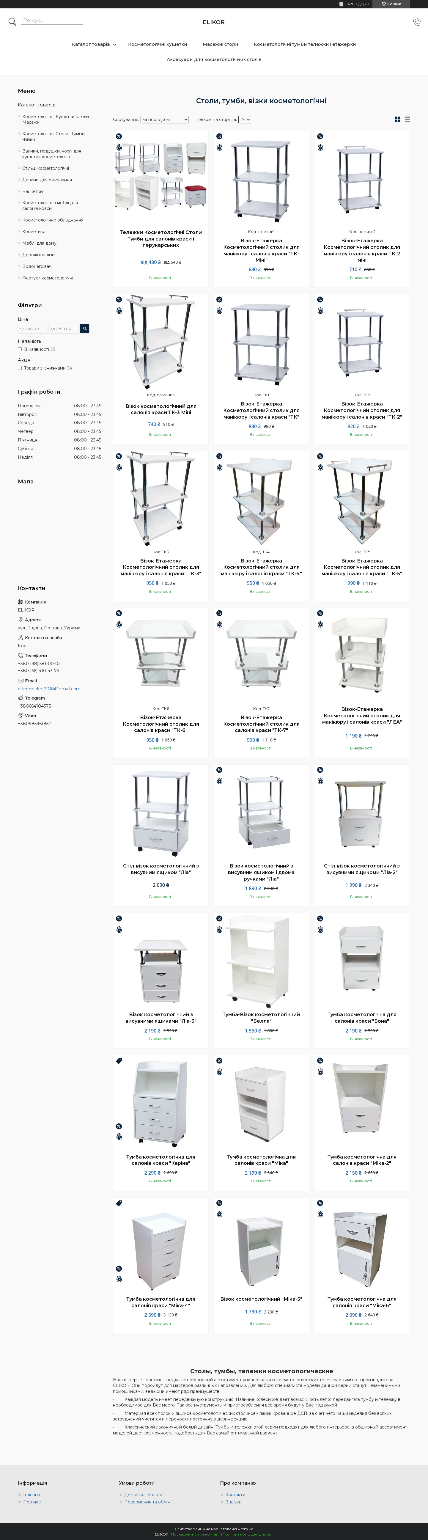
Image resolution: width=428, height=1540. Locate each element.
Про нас (32, 1502)
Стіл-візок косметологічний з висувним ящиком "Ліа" (161, 869)
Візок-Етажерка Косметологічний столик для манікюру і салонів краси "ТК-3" (161, 567)
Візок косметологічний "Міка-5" (261, 1299)
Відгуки (233, 1502)
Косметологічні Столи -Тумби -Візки (53, 136)
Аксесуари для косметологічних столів (214, 59)
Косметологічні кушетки (157, 44)
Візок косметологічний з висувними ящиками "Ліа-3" (160, 1018)
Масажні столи (220, 44)
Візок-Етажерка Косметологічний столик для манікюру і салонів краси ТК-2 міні (362, 250)
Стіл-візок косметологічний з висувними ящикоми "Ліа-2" (362, 869)
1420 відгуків (357, 4)
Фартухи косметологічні (47, 278)
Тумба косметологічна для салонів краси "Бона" (362, 1018)
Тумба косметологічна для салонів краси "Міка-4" (160, 1302)
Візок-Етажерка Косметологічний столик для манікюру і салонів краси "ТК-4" (261, 567)
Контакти (235, 1494)
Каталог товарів (91, 44)
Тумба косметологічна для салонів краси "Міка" (261, 1160)
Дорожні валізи (38, 254)
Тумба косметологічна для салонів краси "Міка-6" (362, 1302)
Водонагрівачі (37, 266)
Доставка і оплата (143, 1494)
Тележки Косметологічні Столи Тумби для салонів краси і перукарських (161, 239)
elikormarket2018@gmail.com (49, 689)
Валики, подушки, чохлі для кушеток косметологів (51, 153)
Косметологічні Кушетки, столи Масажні (55, 119)
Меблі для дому (39, 243)
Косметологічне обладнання (53, 220)
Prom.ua (245, 1529)
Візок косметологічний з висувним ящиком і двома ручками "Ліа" (261, 872)
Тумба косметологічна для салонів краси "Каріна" (160, 1160)
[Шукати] (12, 22)
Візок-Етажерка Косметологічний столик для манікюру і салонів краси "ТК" (261, 410)
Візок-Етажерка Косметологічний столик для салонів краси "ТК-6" (161, 724)
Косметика (33, 231)
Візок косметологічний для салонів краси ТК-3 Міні (160, 409)
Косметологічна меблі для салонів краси (50, 205)
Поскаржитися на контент (195, 1534)
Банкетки (32, 191)
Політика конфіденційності (248, 1534)
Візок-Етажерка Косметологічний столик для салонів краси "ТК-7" (261, 724)
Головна (31, 1494)
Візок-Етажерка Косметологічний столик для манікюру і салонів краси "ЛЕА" (362, 715)
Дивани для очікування (47, 180)
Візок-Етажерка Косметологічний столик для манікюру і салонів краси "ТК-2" (362, 410)
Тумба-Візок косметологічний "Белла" (261, 1018)
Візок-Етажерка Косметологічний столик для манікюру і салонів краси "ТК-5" (362, 567)
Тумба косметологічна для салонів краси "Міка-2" (362, 1160)
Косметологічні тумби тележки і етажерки (305, 44)
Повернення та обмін (147, 1502)
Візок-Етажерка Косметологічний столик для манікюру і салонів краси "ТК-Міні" (261, 250)
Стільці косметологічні (45, 168)
